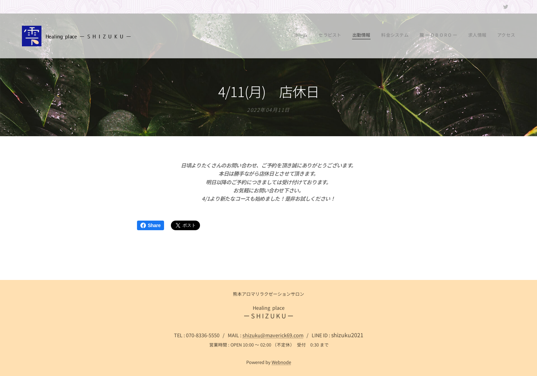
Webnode (281, 362)
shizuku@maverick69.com (272, 335)
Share (150, 225)
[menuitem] (451, 36)
